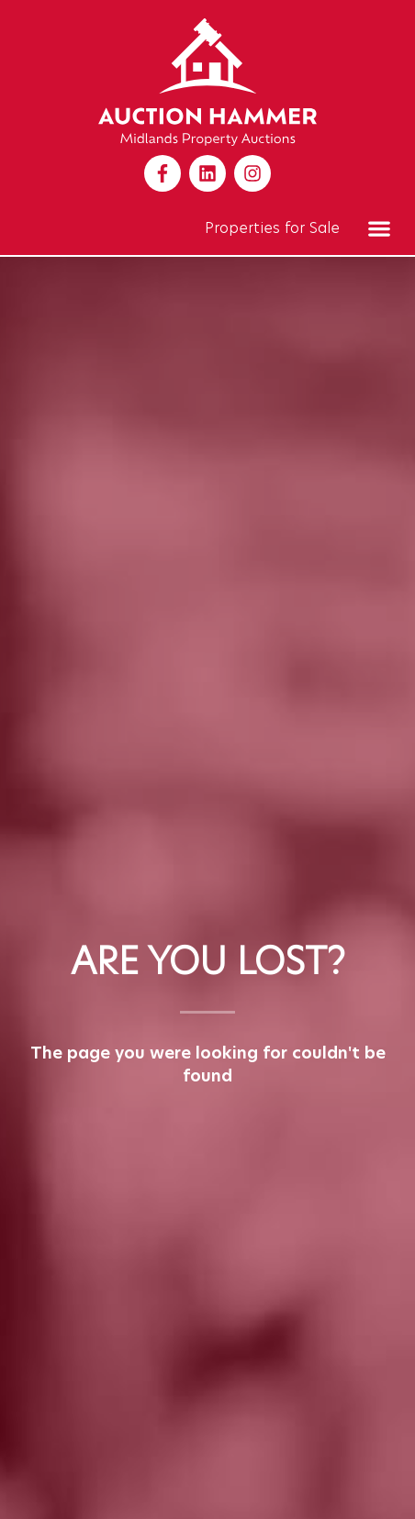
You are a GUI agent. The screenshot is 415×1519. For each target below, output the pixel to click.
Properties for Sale (272, 228)
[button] (379, 228)
